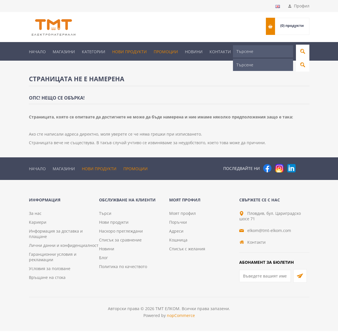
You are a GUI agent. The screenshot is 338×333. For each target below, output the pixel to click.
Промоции (166, 51)
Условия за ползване (49, 270)
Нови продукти (129, 51)
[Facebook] (267, 157)
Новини (194, 51)
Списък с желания (187, 250)
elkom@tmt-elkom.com (269, 232)
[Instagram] (279, 157)
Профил (301, 6)
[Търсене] (263, 51)
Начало (37, 51)
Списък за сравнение (120, 242)
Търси (105, 215)
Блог (103, 259)
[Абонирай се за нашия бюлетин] (265, 278)
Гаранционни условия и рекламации (52, 258)
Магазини (64, 51)
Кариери (37, 224)
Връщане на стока (47, 279)
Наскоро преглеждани (121, 233)
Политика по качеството (123, 268)
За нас (35, 215)
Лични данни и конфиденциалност (63, 247)
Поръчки (178, 224)
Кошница (178, 242)
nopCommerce (181, 317)
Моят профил (182, 215)
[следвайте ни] (291, 157)
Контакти (220, 51)
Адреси (176, 233)
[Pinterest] (303, 157)
